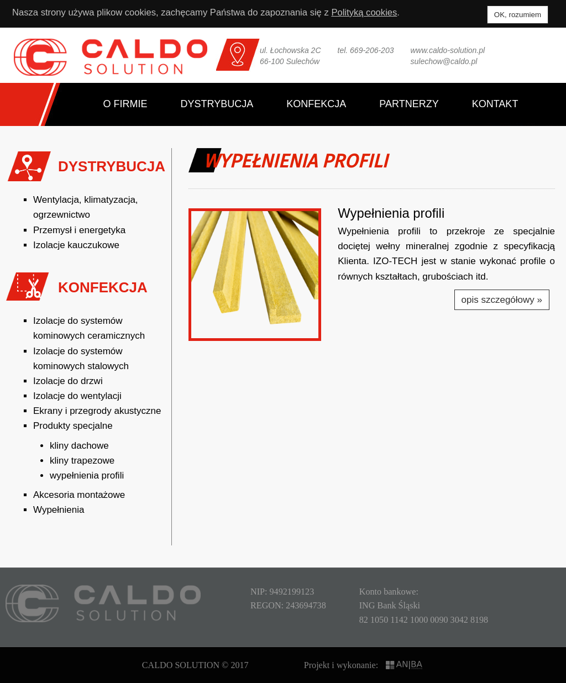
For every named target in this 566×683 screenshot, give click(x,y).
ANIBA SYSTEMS (405, 665)
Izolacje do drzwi (68, 381)
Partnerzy (408, 103)
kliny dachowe (79, 445)
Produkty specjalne (73, 426)
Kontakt (495, 103)
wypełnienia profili (87, 475)
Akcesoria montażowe (79, 495)
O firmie (125, 103)
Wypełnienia (58, 510)
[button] (254, 274)
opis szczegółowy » (502, 300)
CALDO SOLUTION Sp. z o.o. (110, 57)
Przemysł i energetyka (79, 230)
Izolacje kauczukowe (76, 245)
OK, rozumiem (517, 14)
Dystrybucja (217, 103)
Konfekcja (316, 103)
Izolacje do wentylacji (77, 396)
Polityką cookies (373, 13)
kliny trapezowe (82, 460)
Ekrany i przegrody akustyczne (97, 411)
